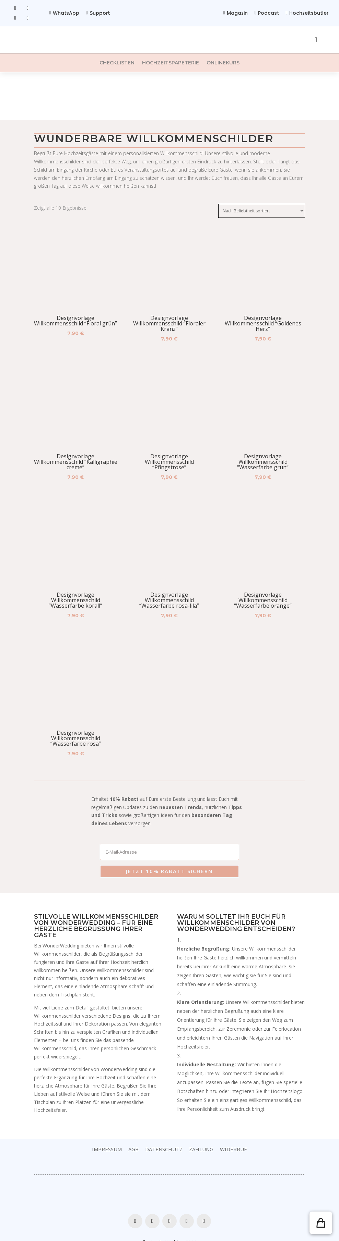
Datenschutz (164, 1136)
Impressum (107, 1136)
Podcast (268, 13)
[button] (320, 1223)
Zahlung (201, 1136)
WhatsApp (66, 13)
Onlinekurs (223, 63)
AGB (133, 1136)
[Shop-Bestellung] (261, 211)
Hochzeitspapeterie (170, 63)
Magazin (237, 13)
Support (100, 13)
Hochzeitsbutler (309, 13)
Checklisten (117, 63)
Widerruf (233, 1136)
